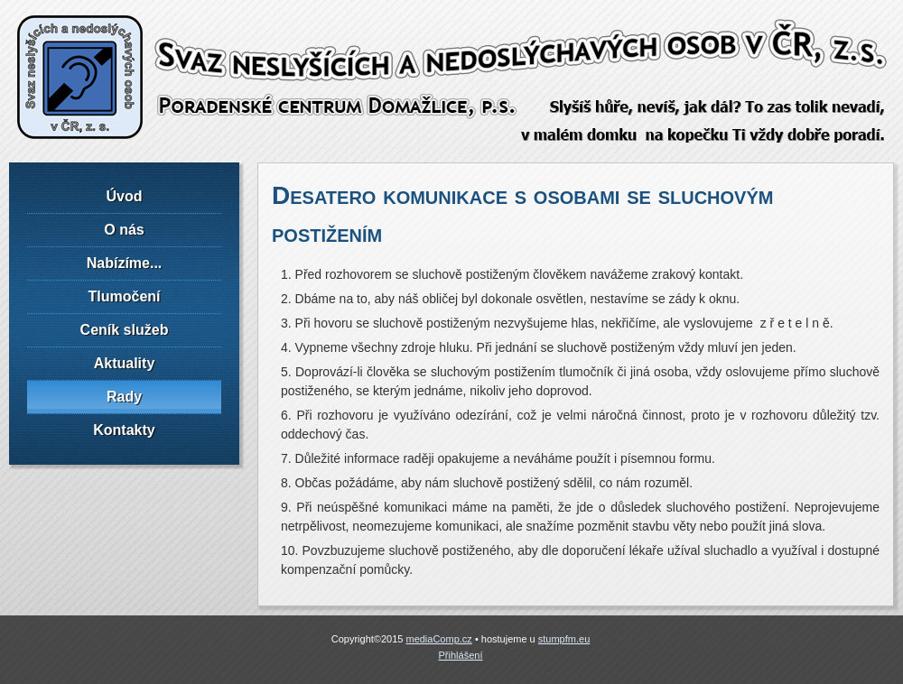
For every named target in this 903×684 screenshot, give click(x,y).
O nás (124, 229)
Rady (124, 396)
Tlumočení (124, 296)
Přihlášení (461, 655)
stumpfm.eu (564, 638)
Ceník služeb (124, 329)
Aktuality (124, 363)
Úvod (125, 196)
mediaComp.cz (438, 638)
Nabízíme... (125, 263)
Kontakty (123, 430)
